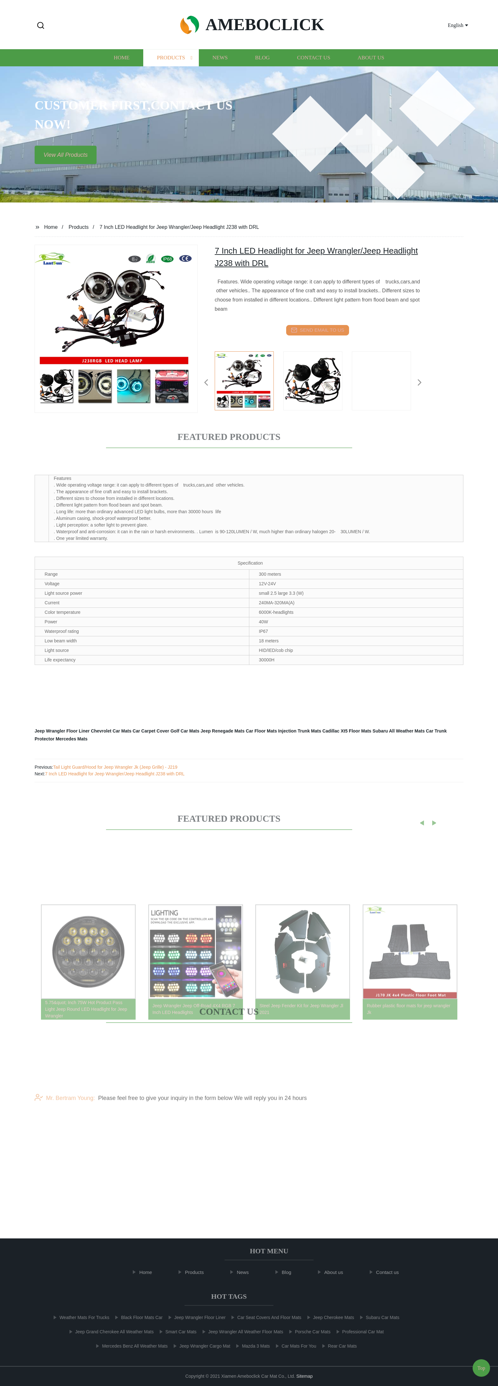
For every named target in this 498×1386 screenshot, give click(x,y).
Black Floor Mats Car (137, 1317)
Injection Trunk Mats (299, 730)
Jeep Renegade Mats (223, 730)
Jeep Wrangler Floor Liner (62, 730)
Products (171, 63)
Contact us (313, 63)
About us (371, 63)
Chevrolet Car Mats (111, 730)
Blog (262, 63)
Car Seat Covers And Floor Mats (265, 1317)
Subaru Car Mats (378, 1317)
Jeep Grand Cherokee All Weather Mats (110, 1331)
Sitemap (304, 1376)
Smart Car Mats (176, 1331)
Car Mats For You (295, 1346)
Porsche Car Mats (308, 1331)
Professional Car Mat (359, 1331)
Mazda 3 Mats (252, 1346)
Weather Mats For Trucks (80, 1317)
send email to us (317, 330)
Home (122, 63)
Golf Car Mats (185, 730)
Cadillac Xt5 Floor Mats (346, 730)
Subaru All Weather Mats (399, 730)
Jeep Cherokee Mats (329, 1317)
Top (481, 1366)
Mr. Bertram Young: (65, 1108)
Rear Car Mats (338, 1346)
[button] (41, 26)
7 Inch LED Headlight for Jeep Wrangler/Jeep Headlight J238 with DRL (115, 773)
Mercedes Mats (71, 738)
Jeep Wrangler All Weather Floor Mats (241, 1331)
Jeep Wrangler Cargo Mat (200, 1346)
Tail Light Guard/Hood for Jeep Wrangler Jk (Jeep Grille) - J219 (115, 767)
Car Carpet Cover (151, 730)
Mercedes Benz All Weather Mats (131, 1346)
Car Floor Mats (261, 730)
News (220, 63)
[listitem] (249, 380)
